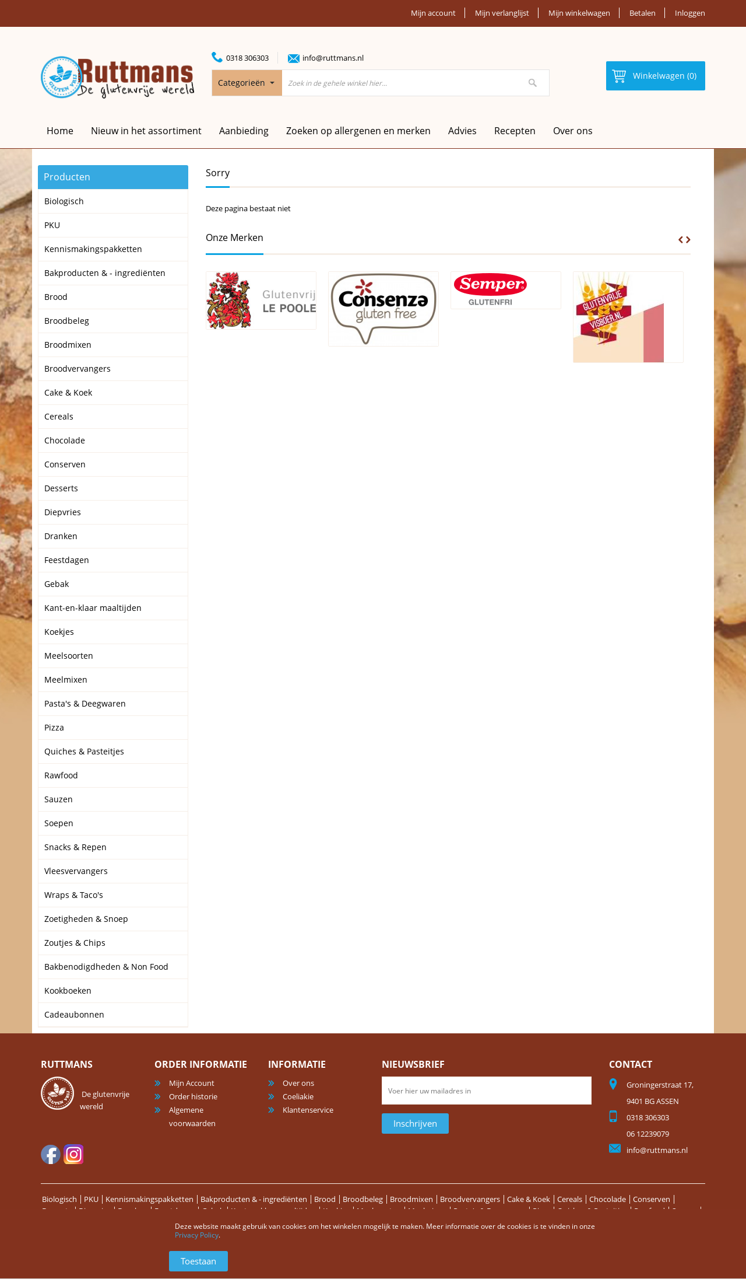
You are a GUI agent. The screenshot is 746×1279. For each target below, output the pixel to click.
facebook (51, 1154)
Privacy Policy (197, 1235)
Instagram (73, 1154)
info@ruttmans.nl (333, 58)
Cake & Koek (528, 1199)
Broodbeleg (363, 1199)
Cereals (569, 1199)
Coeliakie (298, 1096)
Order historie (193, 1096)
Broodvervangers (470, 1199)
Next (688, 239)
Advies (462, 130)
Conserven (651, 1199)
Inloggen (690, 13)
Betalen (642, 13)
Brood (325, 1199)
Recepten (515, 130)
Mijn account (433, 13)
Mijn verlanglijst (502, 13)
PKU (91, 1199)
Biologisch (59, 1199)
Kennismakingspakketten (149, 1199)
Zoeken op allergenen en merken (358, 130)
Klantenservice (308, 1110)
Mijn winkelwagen (579, 13)
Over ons (573, 130)
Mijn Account (191, 1083)
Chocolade (607, 1199)
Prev (680, 239)
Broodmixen (411, 1199)
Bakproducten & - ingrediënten (253, 1199)
